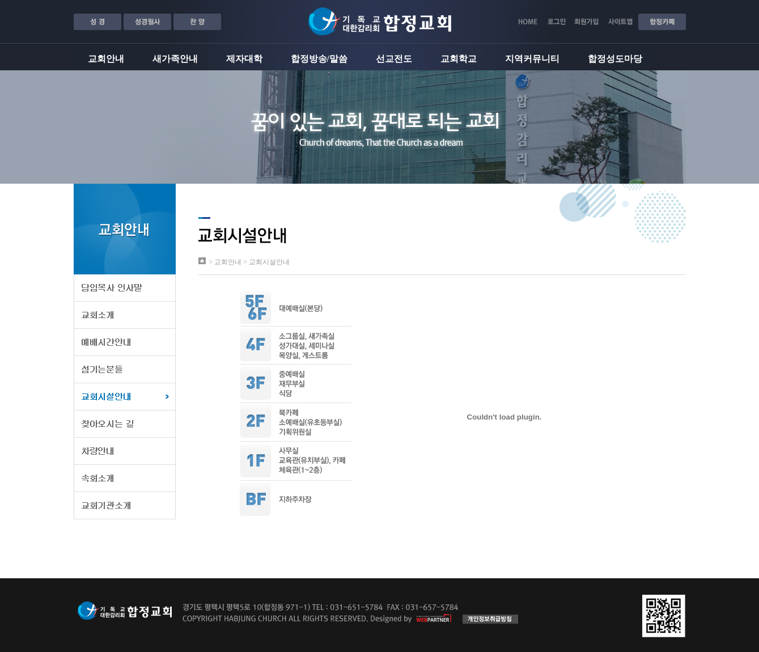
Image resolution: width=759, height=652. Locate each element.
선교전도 (394, 58)
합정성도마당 (615, 58)
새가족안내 (175, 58)
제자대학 (244, 58)
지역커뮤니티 (532, 58)
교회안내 (106, 58)
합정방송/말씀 (319, 58)
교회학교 (458, 58)
